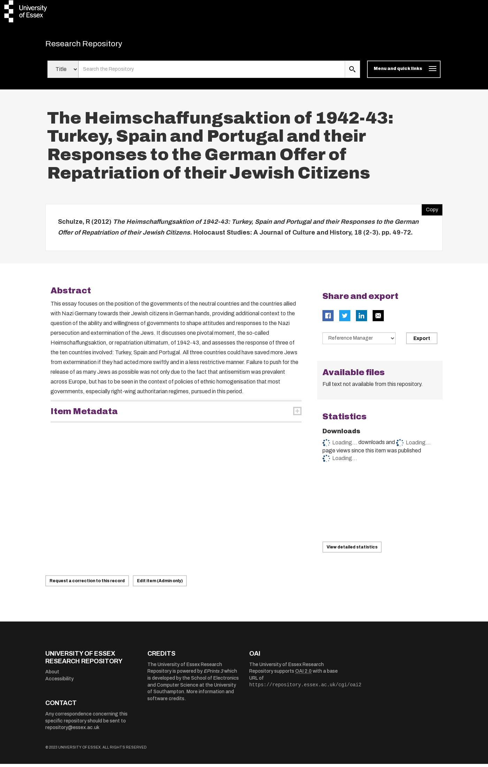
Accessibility (59, 682)
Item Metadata (84, 414)
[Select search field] (62, 72)
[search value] (211, 72)
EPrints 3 (213, 674)
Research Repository (94, 45)
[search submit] (352, 72)
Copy (429, 211)
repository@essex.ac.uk (72, 730)
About (52, 675)
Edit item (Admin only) (160, 584)
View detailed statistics (352, 550)
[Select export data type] (359, 341)
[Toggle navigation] (404, 72)
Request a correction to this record (87, 584)
